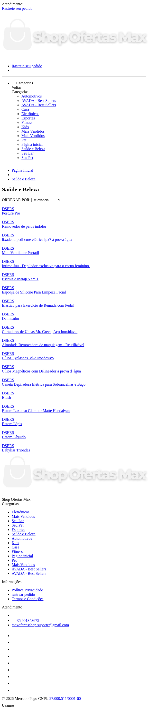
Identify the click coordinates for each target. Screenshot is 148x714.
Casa (25, 109)
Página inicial (32, 144)
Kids (25, 127)
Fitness (26, 122)
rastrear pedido (23, 594)
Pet (23, 140)
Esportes (28, 118)
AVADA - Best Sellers (38, 100)
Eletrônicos (30, 114)
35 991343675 (25, 620)
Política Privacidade (27, 590)
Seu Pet (27, 158)
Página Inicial (22, 170)
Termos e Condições (27, 599)
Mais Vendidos (33, 131)
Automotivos (31, 96)
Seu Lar (27, 153)
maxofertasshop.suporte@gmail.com (40, 625)
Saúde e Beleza (33, 149)
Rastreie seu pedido (17, 8)
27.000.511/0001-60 (65, 698)
